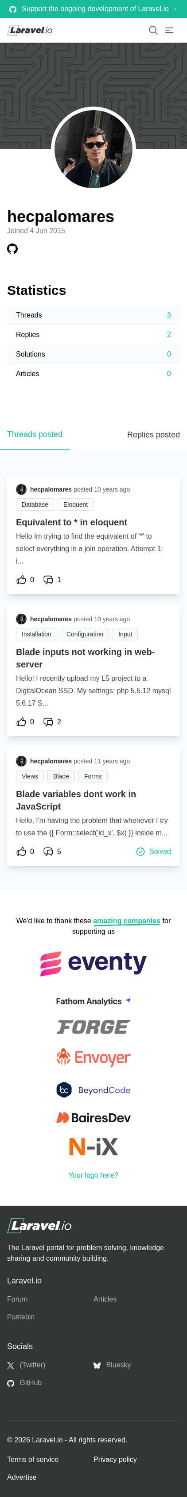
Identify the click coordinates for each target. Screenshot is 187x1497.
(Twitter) (26, 1365)
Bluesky (112, 1365)
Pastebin (21, 1317)
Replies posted (153, 434)
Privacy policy (115, 1459)
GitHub (24, 1383)
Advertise (22, 1477)
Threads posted (34, 434)
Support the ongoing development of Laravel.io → (93, 9)
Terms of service (32, 1459)
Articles (105, 1299)
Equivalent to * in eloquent (71, 522)
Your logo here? (93, 1175)
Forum (17, 1299)
